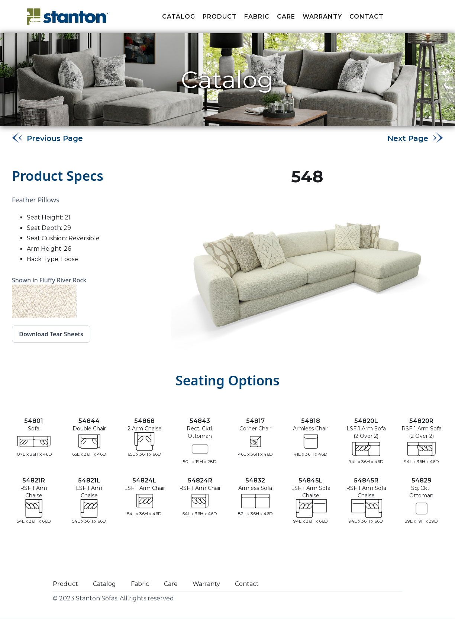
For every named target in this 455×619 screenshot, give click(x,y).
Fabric (140, 583)
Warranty (322, 16)
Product (220, 16)
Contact (366, 16)
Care (286, 16)
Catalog (178, 16)
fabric (257, 16)
